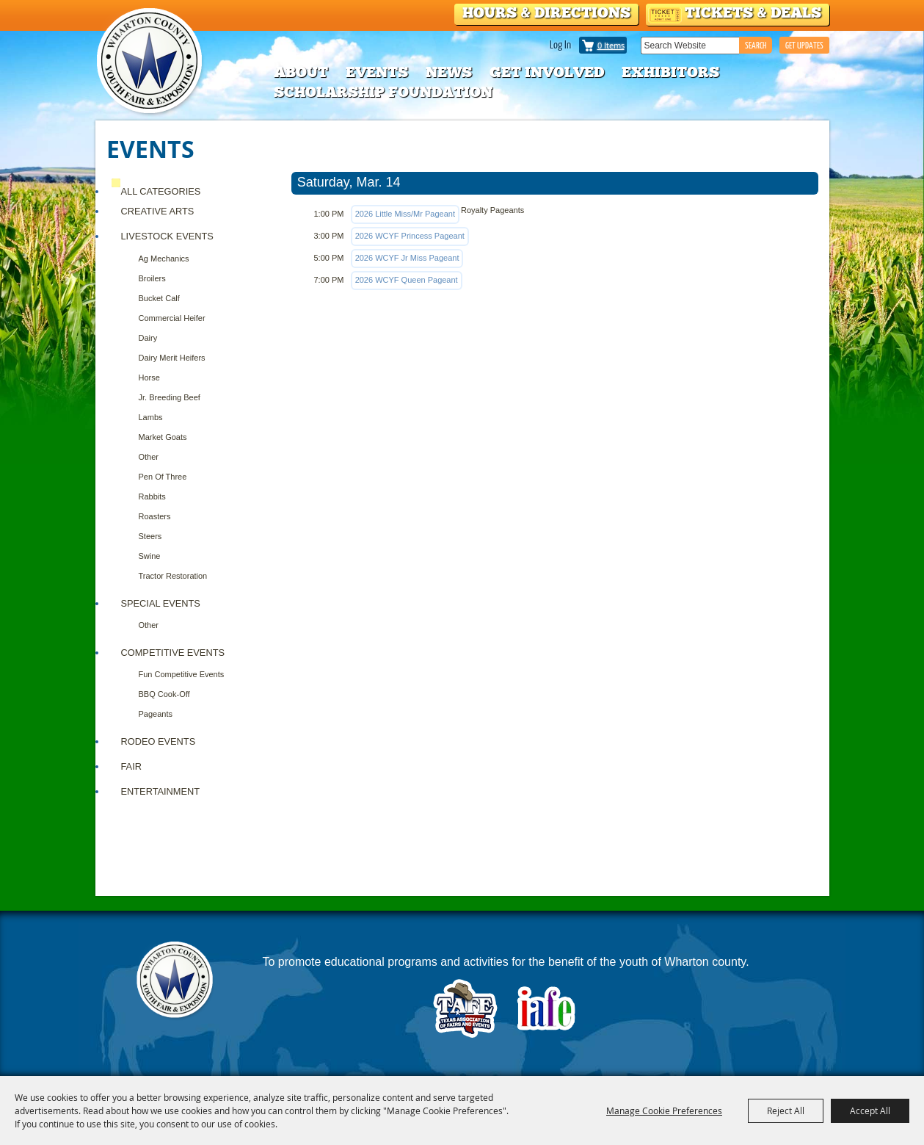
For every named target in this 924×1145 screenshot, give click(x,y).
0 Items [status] (611, 45)
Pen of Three (163, 476)
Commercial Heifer (172, 318)
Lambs (151, 417)
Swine (150, 556)
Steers (150, 536)
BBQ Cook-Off (164, 694)
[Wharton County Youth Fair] (150, 61)
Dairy (148, 337)
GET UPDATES (804, 45)
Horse (149, 377)
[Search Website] (690, 45)
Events (377, 72)
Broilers (152, 278)
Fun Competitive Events (182, 674)
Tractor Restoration (173, 575)
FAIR (131, 766)
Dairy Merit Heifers (172, 357)
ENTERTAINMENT (160, 791)
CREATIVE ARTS (157, 211)
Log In (560, 44)
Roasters (155, 516)
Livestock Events (167, 236)
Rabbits (152, 496)
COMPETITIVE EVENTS (173, 652)
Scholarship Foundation (383, 92)
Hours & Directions (546, 12)
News (449, 72)
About (301, 72)
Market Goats (163, 437)
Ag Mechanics (164, 258)
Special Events (160, 603)
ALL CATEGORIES (161, 191)
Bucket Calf (159, 298)
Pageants (155, 713)
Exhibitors (670, 72)
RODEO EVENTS (158, 741)
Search (755, 45)
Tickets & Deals (753, 12)
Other (149, 456)
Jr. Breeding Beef (169, 397)
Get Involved (547, 72)
